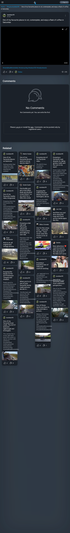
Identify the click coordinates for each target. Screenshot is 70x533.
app (32, 127)
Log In (18, 127)
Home (3, 7)
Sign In (64, 2)
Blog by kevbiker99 (13, 7)
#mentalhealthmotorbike (10, 68)
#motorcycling (23, 68)
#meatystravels (42, 68)
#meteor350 (32, 68)
